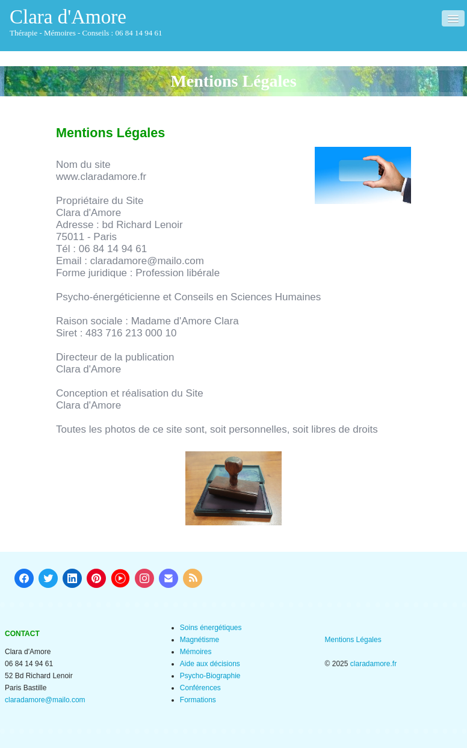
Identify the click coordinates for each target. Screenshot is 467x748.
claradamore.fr (373, 664)
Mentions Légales (353, 639)
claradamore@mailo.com (45, 700)
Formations (198, 700)
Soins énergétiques (211, 627)
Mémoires (196, 652)
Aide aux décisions (210, 664)
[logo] (90, 23)
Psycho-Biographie (210, 676)
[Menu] (453, 18)
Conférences (200, 688)
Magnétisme (199, 639)
